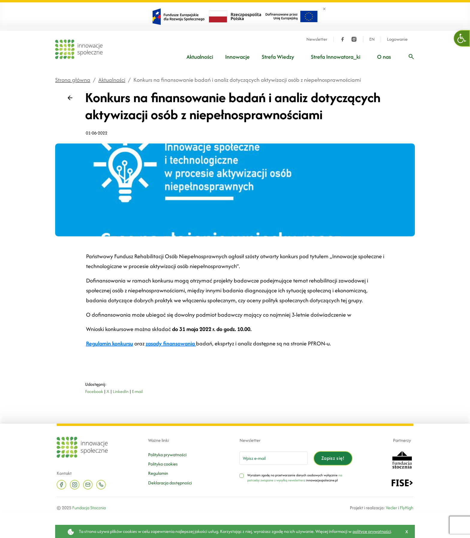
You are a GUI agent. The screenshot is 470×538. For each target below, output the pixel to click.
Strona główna (72, 80)
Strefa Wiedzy (278, 57)
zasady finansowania (171, 343)
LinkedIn (121, 391)
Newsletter (316, 39)
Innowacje (237, 57)
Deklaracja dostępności (170, 483)
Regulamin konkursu (109, 343)
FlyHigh (406, 507)
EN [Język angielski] (372, 39)
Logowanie (397, 39)
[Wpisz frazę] (411, 56)
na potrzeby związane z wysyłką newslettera (294, 478)
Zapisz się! (333, 458)
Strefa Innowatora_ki (335, 57)
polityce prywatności (371, 531)
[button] (462, 38)
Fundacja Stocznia (89, 507)
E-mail (137, 391)
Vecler (391, 507)
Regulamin (158, 473)
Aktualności (199, 57)
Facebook (94, 391)
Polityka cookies (163, 464)
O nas (384, 57)
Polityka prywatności (167, 454)
